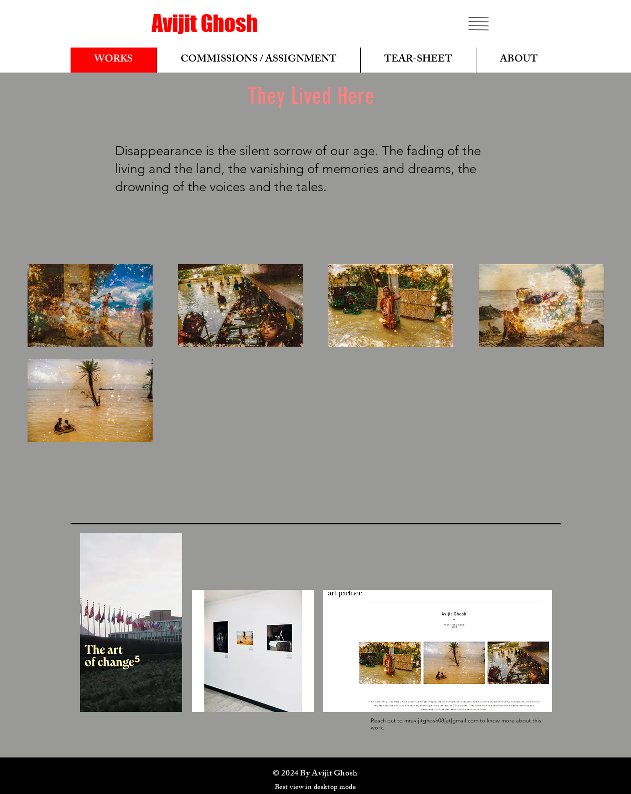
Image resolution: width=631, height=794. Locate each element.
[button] (478, 24)
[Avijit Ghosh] (205, 23)
